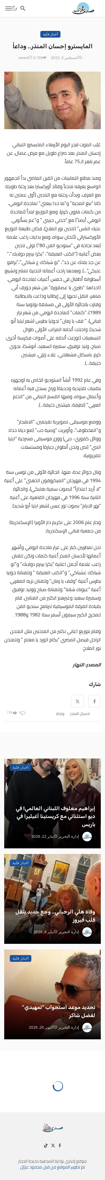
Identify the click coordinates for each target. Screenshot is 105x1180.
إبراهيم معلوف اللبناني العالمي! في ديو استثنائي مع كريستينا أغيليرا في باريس (55, 816)
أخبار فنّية (50, 34)
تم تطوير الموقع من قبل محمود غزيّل (52, 1167)
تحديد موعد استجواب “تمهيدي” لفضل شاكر (58, 1011)
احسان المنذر (80, 713)
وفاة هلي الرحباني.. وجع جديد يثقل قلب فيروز (55, 915)
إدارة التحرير (69, 836)
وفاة (60, 713)
